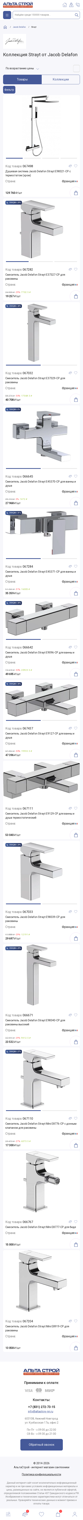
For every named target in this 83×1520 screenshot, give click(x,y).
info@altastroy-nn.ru (40, 1411)
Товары (22, 79)
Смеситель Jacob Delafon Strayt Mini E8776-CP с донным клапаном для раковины (40, 1125)
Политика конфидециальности (41, 1474)
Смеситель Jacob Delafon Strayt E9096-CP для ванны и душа (39, 654)
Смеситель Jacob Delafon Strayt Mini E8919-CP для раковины (37, 1328)
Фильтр (9, 89)
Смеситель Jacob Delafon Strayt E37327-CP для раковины (35, 276)
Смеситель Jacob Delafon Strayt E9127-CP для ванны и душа (39, 735)
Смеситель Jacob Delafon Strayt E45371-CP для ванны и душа (40, 573)
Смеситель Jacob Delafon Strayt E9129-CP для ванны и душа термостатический (39, 815)
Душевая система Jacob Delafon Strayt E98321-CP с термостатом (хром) (38, 173)
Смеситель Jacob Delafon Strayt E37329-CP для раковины (35, 380)
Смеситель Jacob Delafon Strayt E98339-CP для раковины (35, 919)
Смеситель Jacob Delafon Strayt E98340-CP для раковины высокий (35, 1022)
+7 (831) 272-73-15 (41, 1407)
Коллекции (61, 79)
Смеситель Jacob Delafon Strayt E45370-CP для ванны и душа (40, 483)
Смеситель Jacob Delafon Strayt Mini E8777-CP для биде (40, 1227)
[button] (14, 158)
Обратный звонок (41, 1444)
